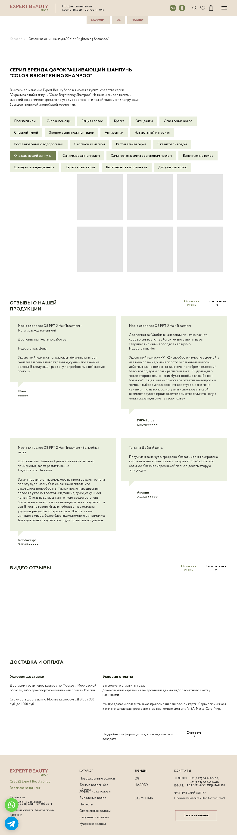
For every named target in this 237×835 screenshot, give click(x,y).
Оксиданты (144, 121)
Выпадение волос (92, 798)
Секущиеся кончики (94, 817)
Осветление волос (178, 121)
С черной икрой (26, 132)
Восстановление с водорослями (38, 144)
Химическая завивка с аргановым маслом (141, 155)
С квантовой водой (172, 144)
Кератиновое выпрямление (126, 167)
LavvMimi (98, 20)
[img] (202, 8)
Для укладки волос (172, 167)
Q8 (118, 20)
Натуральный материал (152, 132)
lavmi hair (143, 798)
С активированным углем (81, 155)
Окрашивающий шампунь (32, 155)
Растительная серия (131, 144)
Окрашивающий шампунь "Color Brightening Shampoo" (68, 39)
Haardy (138, 20)
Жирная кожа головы (95, 791)
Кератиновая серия (80, 167)
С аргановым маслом (89, 144)
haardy (141, 785)
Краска (119, 121)
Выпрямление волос (198, 155)
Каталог (16, 39)
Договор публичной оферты (31, 803)
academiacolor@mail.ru (206, 785)
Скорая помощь (59, 121)
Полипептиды (25, 121)
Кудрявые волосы (92, 824)
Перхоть (86, 804)
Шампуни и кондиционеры (34, 167)
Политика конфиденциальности (27, 799)
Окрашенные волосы (95, 811)
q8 (136, 778)
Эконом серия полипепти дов (71, 132)
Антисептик (114, 132)
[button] (191, 303)
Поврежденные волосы (97, 778)
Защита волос (92, 121)
